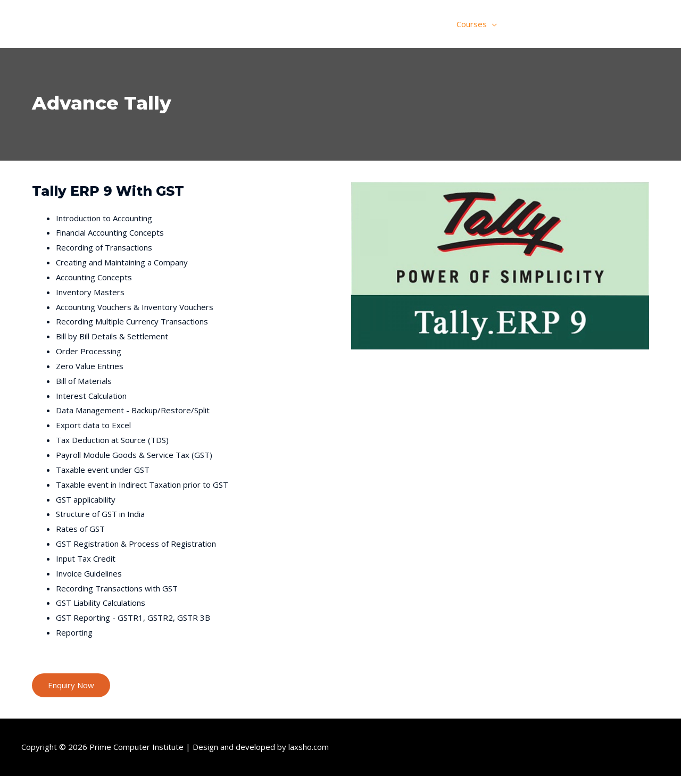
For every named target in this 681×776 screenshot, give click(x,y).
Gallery (595, 24)
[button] (71, 685)
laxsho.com (308, 746)
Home (391, 24)
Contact (638, 24)
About (430, 24)
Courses (471, 24)
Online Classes (539, 24)
